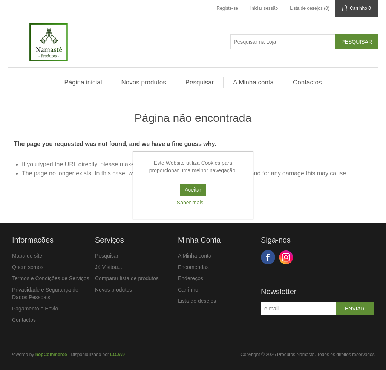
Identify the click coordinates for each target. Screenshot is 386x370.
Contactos (307, 82)
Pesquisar (199, 82)
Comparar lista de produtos (127, 278)
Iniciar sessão (264, 8)
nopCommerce (51, 354)
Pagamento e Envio (35, 309)
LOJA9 (117, 354)
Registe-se (227, 8)
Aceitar (193, 190)
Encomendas (193, 267)
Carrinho (188, 290)
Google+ (286, 257)
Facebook (268, 257)
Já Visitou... (108, 267)
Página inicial (83, 82)
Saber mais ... (193, 203)
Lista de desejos (197, 301)
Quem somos (27, 267)
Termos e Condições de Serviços (50, 278)
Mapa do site (27, 256)
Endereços (190, 278)
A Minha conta (253, 82)
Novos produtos (143, 82)
